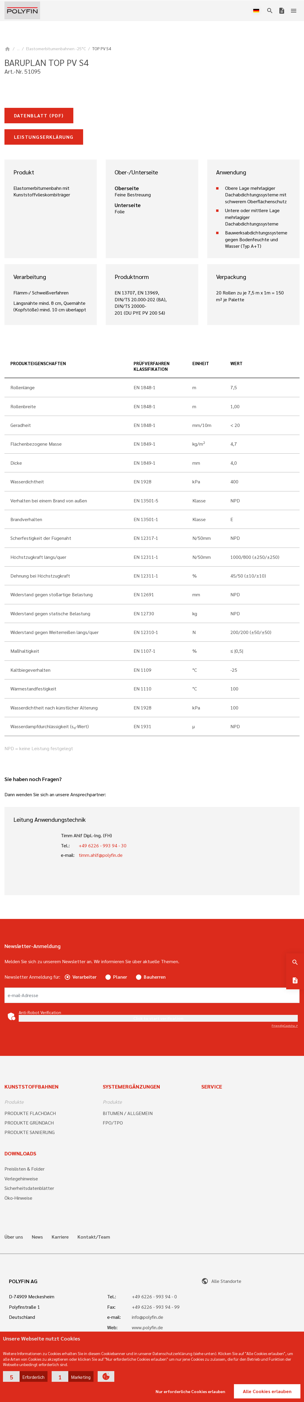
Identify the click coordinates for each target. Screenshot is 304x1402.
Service (211, 1086)
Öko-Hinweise (18, 1198)
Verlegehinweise (21, 1178)
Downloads (20, 1153)
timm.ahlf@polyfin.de (101, 855)
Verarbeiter (84, 977)
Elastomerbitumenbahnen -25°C (56, 48)
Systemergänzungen (131, 1086)
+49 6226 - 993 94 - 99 (156, 1307)
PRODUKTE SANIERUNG (29, 1132)
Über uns (13, 1237)
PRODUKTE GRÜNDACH (29, 1122)
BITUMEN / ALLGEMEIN (128, 1113)
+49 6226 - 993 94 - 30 (102, 845)
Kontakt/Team (93, 1237)
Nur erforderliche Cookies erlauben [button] (190, 1391)
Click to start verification (158, 1018)
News (37, 1237)
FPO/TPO (113, 1122)
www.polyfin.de (147, 1327)
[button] (25, 1376)
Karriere (60, 1237)
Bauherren (155, 977)
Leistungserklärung (44, 137)
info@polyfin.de (147, 1317)
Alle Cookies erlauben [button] (267, 1391)
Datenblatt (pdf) (39, 115)
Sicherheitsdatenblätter (29, 1188)
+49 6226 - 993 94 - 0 (154, 1296)
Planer (120, 977)
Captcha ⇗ (285, 1025)
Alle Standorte (221, 1281)
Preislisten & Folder (24, 1169)
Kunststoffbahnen (31, 1086)
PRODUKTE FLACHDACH (30, 1113)
